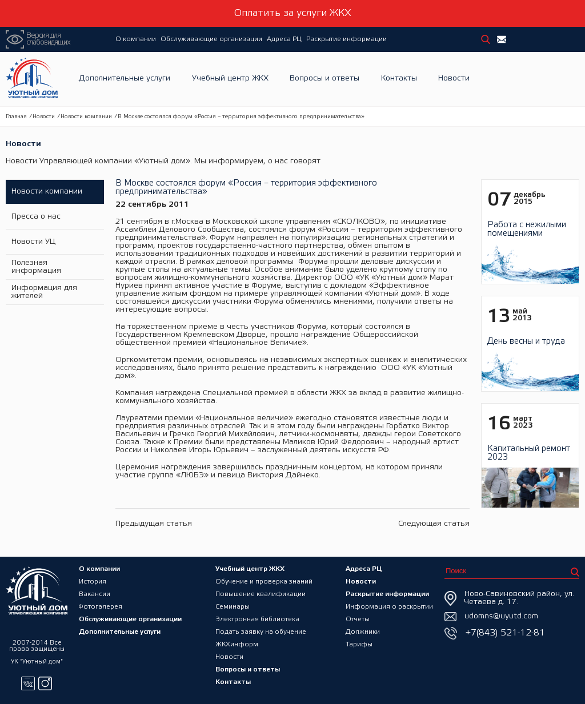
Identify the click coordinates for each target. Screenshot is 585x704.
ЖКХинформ (236, 644)
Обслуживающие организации (211, 39)
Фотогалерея (100, 607)
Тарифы (359, 644)
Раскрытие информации (346, 39)
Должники (363, 632)
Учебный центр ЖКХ (230, 79)
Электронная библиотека (257, 619)
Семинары (232, 607)
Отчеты (358, 619)
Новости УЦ (33, 242)
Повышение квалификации (260, 594)
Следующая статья (434, 524)
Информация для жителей (44, 292)
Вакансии (94, 594)
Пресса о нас (36, 216)
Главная (16, 116)
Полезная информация (36, 267)
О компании (135, 39)
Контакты (399, 79)
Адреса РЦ (284, 39)
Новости (454, 79)
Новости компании (86, 116)
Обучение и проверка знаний (263, 581)
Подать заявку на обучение (260, 632)
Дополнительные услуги (124, 79)
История (92, 581)
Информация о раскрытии (389, 607)
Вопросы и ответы (324, 79)
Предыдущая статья (153, 524)
